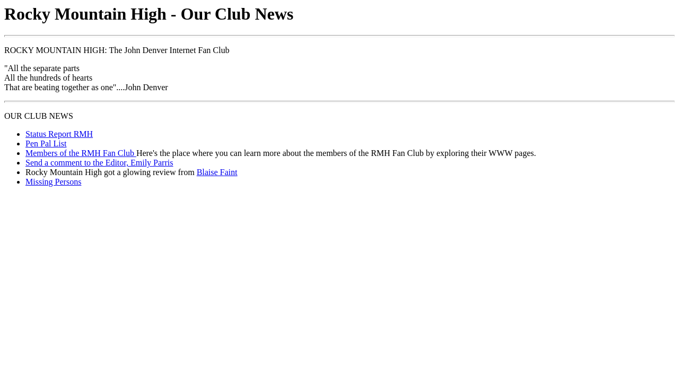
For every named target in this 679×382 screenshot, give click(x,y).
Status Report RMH (59, 133)
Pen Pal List (45, 143)
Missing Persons (53, 181)
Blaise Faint (217, 172)
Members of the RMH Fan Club (80, 153)
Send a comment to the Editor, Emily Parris (99, 162)
